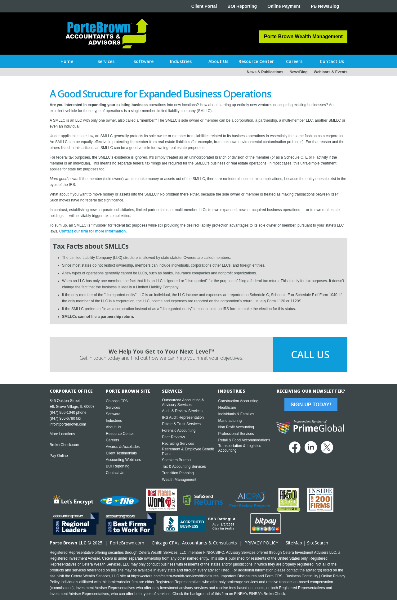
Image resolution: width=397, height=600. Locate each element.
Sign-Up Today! (311, 404)
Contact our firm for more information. (93, 231)
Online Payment (283, 6)
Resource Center (120, 433)
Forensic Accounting (178, 430)
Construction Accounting (238, 401)
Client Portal (204, 6)
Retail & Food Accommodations (244, 440)
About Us (113, 427)
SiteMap (294, 543)
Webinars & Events (330, 72)
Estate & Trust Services (181, 424)
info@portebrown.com (68, 424)
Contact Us (115, 473)
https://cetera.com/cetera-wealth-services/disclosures (175, 576)
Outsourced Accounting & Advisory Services (183, 402)
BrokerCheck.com (64, 445)
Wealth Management (179, 479)
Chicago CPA (117, 401)
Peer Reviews (173, 437)
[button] (106, 61)
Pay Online (59, 455)
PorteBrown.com (127, 543)
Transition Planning (178, 473)
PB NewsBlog (325, 6)
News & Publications (265, 72)
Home (66, 61)
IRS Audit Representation (183, 417)
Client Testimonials (121, 453)
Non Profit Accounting (236, 427)
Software (113, 414)
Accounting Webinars (123, 460)
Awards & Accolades (123, 446)
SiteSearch (317, 543)
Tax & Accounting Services (184, 466)
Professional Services (236, 433)
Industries (114, 420)
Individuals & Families (236, 414)
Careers (112, 440)
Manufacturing (230, 420)
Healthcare (227, 407)
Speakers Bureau (176, 460)
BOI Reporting (242, 6)
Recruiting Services (178, 443)
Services (113, 407)
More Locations (62, 434)
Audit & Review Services (182, 411)
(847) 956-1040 (62, 412)
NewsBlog (299, 72)
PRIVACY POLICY (261, 543)
